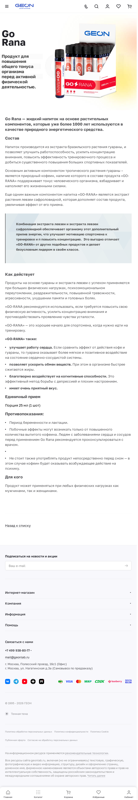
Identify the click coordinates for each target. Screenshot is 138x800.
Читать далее (96, 775)
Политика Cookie (99, 732)
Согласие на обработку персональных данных (53, 740)
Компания (13, 603)
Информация (15, 614)
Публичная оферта (15, 740)
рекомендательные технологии (86, 753)
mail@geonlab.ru (17, 657)
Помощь (11, 625)
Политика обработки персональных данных (28, 732)
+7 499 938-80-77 (17, 650)
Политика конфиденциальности (71, 732)
